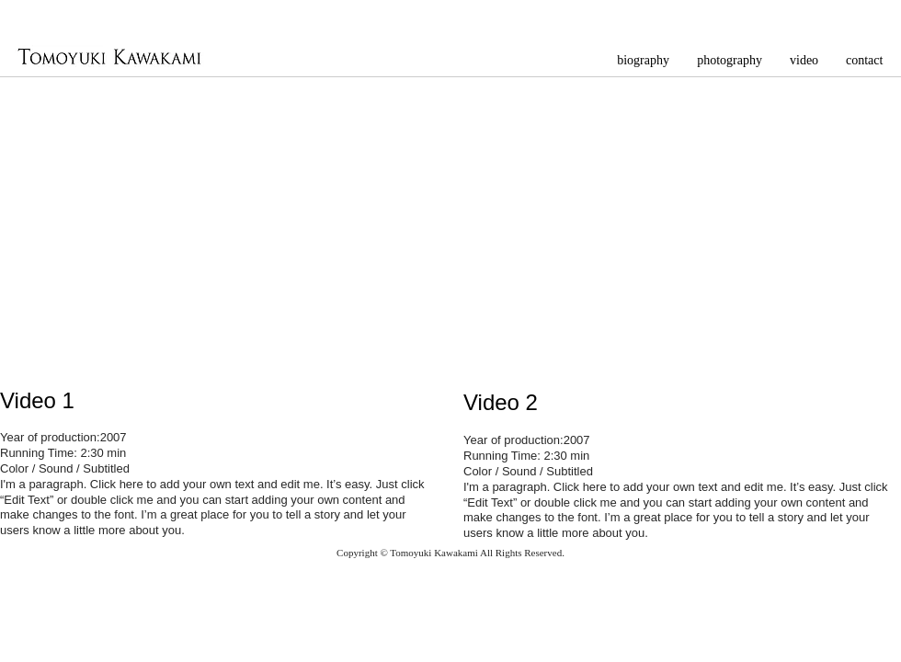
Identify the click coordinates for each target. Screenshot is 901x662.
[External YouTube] (216, 223)
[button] (729, 58)
